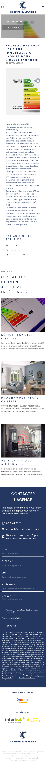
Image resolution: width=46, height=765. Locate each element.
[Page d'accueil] (23, 7)
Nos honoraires (8, 758)
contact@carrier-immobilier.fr (22, 529)
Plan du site (19, 758)
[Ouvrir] (2, 7)
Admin (41, 758)
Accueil (6, 22)
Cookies (33, 760)
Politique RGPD (24, 760)
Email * (6, 573)
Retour (13, 27)
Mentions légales (31, 758)
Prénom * (8, 561)
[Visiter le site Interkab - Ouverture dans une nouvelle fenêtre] (15, 720)
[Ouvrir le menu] (43, 7)
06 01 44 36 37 (13, 523)
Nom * (6, 549)
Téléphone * (9, 584)
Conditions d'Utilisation (27, 678)
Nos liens (13, 760)
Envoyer (11, 626)
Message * (8, 596)
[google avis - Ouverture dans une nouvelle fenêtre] (23, 700)
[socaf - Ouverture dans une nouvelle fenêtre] (34, 720)
